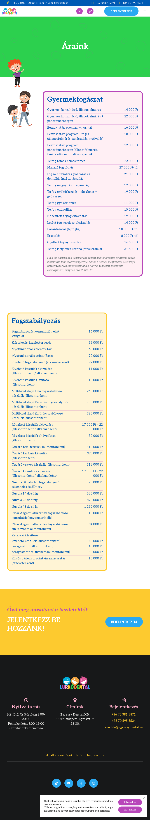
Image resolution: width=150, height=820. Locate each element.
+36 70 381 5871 (105, 2)
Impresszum (95, 755)
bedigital (94, 807)
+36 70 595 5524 (133, 2)
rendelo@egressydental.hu (124, 727)
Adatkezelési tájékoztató (64, 755)
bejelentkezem (121, 11)
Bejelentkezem (124, 621)
